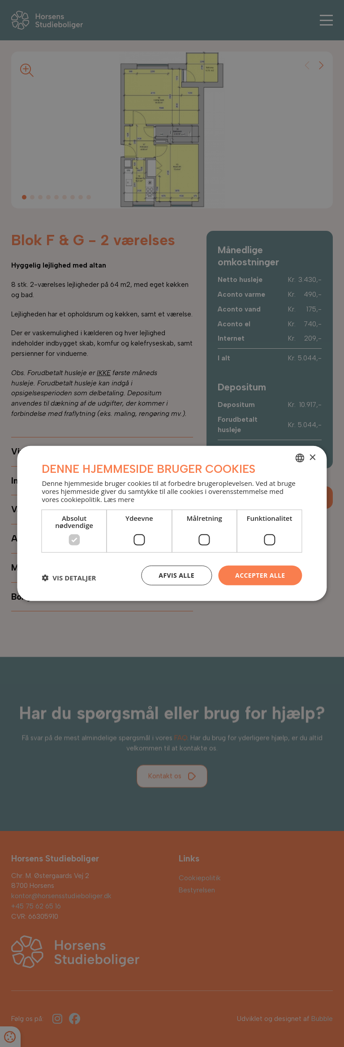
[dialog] (172, 523)
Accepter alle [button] (260, 575)
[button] (69, 578)
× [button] (312, 457)
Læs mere (118, 498)
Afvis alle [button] (176, 575)
